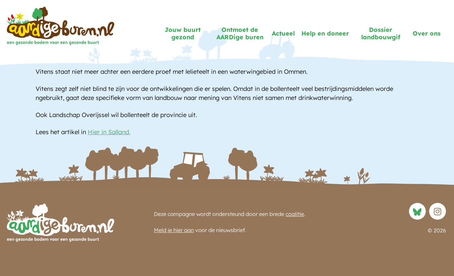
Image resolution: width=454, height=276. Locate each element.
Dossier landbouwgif (380, 33)
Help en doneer (325, 33)
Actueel (283, 33)
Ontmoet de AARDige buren (239, 33)
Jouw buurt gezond (183, 33)
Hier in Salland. (109, 132)
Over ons (427, 33)
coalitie (295, 214)
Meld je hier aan (174, 230)
